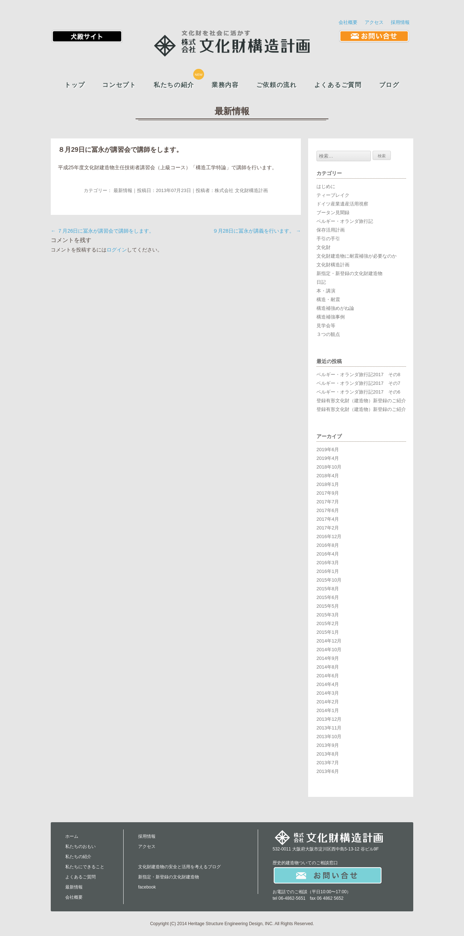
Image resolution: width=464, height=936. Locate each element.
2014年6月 (327, 675)
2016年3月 (327, 562)
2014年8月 (327, 667)
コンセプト (119, 85)
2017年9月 (327, 493)
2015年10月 (328, 580)
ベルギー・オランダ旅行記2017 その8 (358, 374)
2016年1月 (327, 571)
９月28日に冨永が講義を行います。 (257, 231)
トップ (75, 85)
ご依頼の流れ (276, 85)
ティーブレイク (332, 195)
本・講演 (325, 291)
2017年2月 (327, 528)
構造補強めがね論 (335, 308)
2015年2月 (327, 623)
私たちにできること (84, 866)
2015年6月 (327, 597)
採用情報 (400, 22)
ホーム (71, 836)
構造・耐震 (328, 299)
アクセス (374, 22)
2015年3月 (327, 614)
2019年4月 (327, 458)
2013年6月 (327, 771)
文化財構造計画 (332, 264)
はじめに (325, 186)
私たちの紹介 (174, 85)
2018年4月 (327, 475)
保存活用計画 (330, 230)
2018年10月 (328, 467)
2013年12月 (328, 719)
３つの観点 (328, 334)
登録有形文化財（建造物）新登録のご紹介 (361, 400)
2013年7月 (327, 762)
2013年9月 (327, 745)
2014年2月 (327, 701)
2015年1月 (327, 632)
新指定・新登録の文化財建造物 (349, 273)
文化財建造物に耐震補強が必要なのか (356, 256)
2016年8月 (327, 545)
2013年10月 (328, 736)
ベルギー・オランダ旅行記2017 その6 (358, 392)
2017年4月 (327, 519)
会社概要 (348, 22)
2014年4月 (327, 684)
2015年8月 (327, 588)
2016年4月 (327, 554)
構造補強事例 (330, 317)
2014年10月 (328, 649)
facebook (147, 887)
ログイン (117, 250)
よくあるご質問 (338, 85)
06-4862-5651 (292, 898)
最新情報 (122, 190)
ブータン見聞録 (332, 212)
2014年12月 (328, 641)
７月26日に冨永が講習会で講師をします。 (102, 231)
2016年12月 (328, 536)
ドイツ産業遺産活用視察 (342, 204)
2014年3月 (327, 693)
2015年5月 (327, 606)
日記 (321, 282)
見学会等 (325, 325)
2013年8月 (327, 754)
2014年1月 (327, 710)
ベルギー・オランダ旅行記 (344, 221)
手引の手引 (328, 238)
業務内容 (225, 85)
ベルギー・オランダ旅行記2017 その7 (358, 383)
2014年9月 (327, 658)
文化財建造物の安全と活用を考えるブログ (179, 866)
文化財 (323, 247)
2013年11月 (328, 728)
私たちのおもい (80, 846)
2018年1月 (327, 484)
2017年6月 (327, 510)
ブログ (389, 85)
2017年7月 (327, 501)
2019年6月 (327, 449)
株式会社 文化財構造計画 (241, 190)
